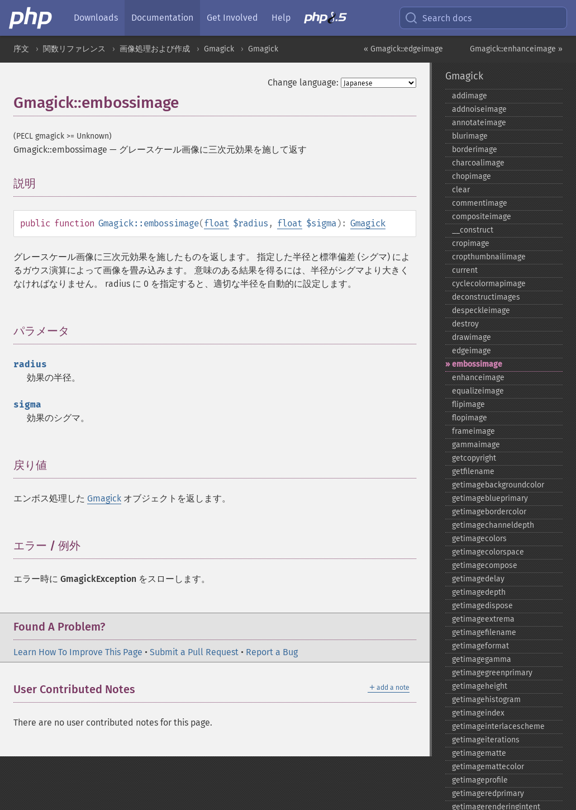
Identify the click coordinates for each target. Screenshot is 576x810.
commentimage (479, 203)
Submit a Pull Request (194, 652)
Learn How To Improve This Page (77, 652)
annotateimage (479, 122)
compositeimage (481, 216)
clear (461, 190)
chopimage (471, 176)
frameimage (473, 431)
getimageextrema (483, 619)
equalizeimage (478, 391)
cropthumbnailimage (489, 257)
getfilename (473, 471)
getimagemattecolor (488, 766)
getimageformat (480, 646)
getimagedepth (479, 592)
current (465, 270)
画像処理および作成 (155, 49)
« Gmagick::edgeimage (403, 49)
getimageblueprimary (490, 498)
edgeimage (471, 351)
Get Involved (232, 17)
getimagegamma (481, 659)
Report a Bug (272, 652)
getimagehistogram (486, 699)
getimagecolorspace (488, 552)
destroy (465, 324)
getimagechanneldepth (493, 525)
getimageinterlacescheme (498, 726)
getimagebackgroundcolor (498, 485)
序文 (21, 49)
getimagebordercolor (489, 512)
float (216, 223)
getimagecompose (484, 565)
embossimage (477, 364)
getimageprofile (480, 780)
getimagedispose (482, 605)
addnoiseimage (479, 109)
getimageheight (479, 686)
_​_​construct (472, 230)
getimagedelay (478, 579)
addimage (469, 96)
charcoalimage (478, 163)
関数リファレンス (74, 49)
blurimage (470, 136)
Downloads (96, 17)
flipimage (468, 404)
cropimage (470, 243)
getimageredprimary (488, 793)
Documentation (162, 17)
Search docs (438, 18)
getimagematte (479, 753)
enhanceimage (478, 377)
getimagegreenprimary (492, 673)
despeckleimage (481, 310)
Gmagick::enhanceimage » (516, 49)
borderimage (474, 149)
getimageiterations (486, 740)
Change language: (303, 82)
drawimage (471, 337)
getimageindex (478, 713)
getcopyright (474, 458)
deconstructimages (486, 297)
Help (281, 17)
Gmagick (219, 49)
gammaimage (476, 444)
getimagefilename (484, 632)
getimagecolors (479, 538)
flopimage (469, 418)
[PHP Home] (31, 18)
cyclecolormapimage (489, 283)
